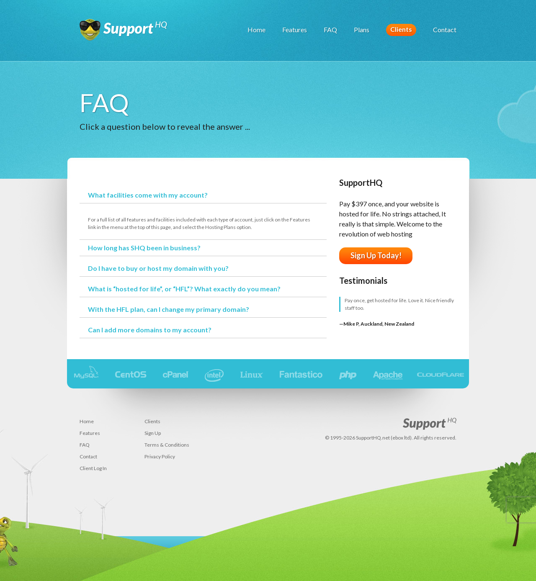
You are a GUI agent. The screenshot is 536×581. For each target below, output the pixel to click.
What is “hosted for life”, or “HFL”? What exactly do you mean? (184, 289)
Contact (444, 29)
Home (256, 29)
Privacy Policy (159, 456)
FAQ (330, 29)
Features (294, 29)
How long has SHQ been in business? (144, 248)
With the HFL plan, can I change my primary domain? (168, 309)
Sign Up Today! (376, 255)
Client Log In (93, 468)
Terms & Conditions (166, 445)
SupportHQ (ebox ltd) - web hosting (124, 33)
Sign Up (152, 433)
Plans (361, 29)
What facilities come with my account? (148, 195)
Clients (401, 29)
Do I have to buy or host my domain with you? (158, 268)
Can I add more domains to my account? (149, 330)
